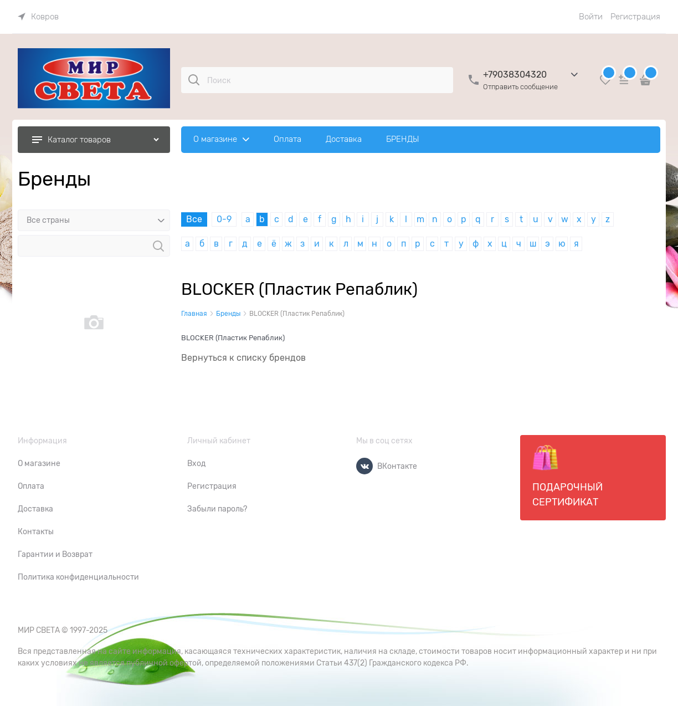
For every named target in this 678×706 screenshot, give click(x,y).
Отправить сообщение (520, 87)
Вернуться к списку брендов (243, 358)
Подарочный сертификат (567, 476)
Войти (591, 16)
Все (194, 219)
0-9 (224, 219)
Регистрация (635, 16)
